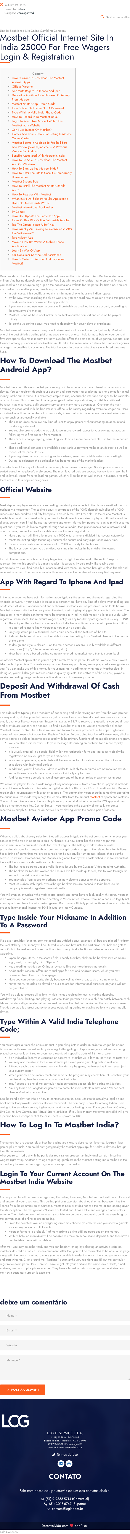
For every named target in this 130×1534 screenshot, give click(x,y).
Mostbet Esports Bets (25, 181)
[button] (65, 1532)
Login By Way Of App (26, 250)
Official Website (22, 86)
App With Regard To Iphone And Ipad (36, 91)
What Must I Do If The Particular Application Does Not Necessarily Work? (40, 201)
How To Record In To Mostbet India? (35, 117)
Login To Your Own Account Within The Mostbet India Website (37, 123)
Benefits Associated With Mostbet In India (38, 155)
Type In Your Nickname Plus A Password (38, 108)
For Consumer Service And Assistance (36, 255)
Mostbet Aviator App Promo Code (33, 104)
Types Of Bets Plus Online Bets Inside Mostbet (41, 220)
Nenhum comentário (115, 17)
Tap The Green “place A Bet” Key (33, 224)
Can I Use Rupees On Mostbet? (32, 129)
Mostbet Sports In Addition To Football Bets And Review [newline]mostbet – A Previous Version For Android (39, 146)
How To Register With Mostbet (31, 194)
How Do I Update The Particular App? (36, 216)
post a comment (23, 1390)
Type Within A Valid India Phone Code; (37, 112)
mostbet (95, 797)
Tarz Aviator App (22, 237)
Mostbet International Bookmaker (32, 207)
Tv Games (18, 211)
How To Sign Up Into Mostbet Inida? (35, 168)
